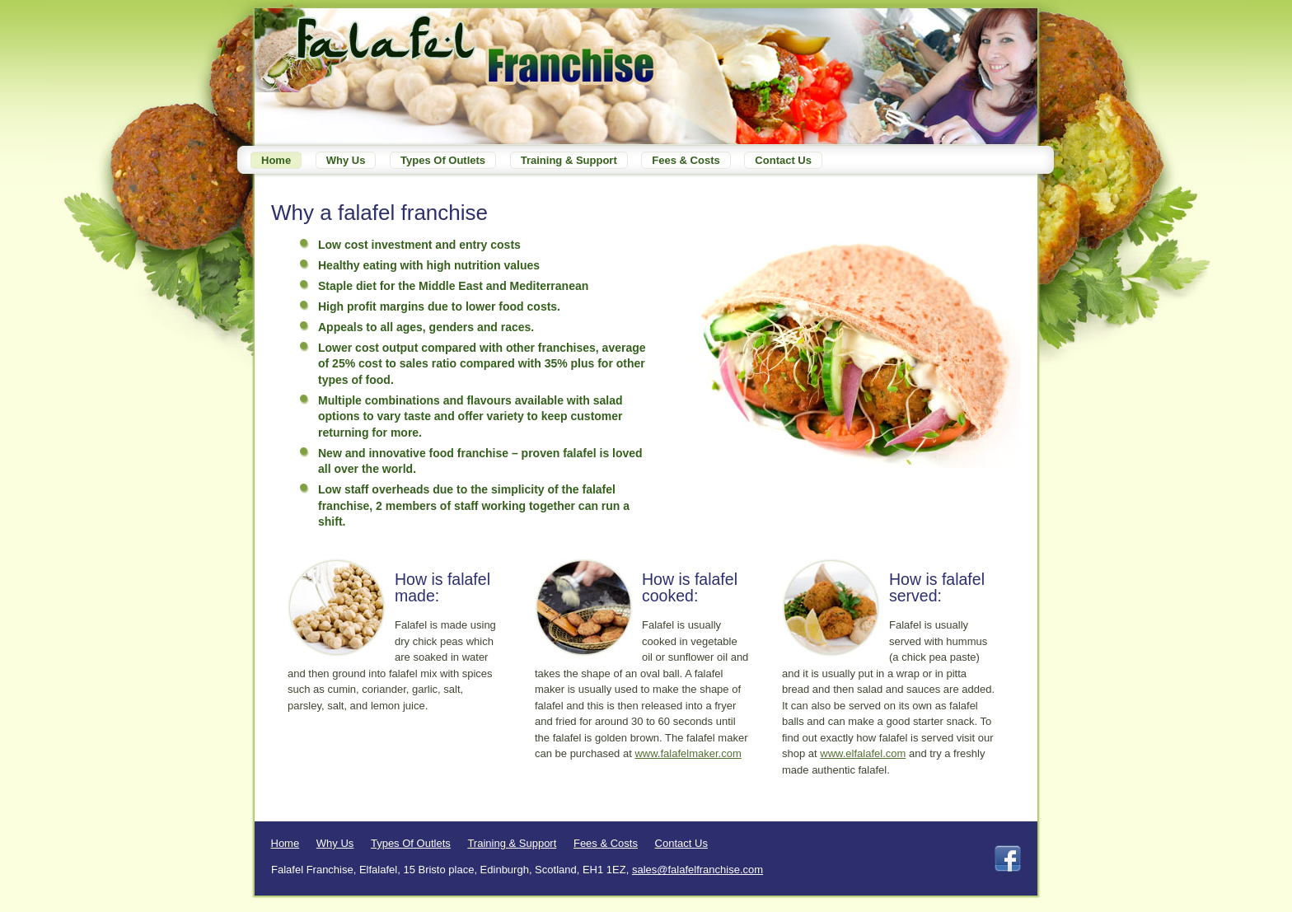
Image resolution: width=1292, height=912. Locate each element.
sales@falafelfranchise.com (697, 869)
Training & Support (569, 160)
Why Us (346, 160)
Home (276, 160)
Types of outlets (442, 160)
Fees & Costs (685, 160)
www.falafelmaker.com (687, 753)
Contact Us (783, 160)
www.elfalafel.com (863, 753)
